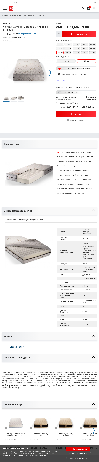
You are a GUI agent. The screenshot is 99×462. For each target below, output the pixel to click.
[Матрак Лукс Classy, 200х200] (40, 422)
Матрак (85, 264)
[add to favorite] (7, 428)
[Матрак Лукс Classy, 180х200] (65, 422)
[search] (83, 8)
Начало (5, 15)
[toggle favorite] (75, 120)
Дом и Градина (15, 15)
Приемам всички (78, 449)
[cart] (88, 8)
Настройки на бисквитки (78, 458)
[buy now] (76, 114)
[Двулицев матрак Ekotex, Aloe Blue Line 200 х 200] (16, 422)
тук (44, 455)
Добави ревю (18, 347)
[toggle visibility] (49, 144)
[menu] (5, 8)
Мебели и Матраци (28, 15)
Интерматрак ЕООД (27, 34)
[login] (94, 8)
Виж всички (61, 80)
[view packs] (76, 34)
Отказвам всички (78, 453)
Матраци (40, 15)
